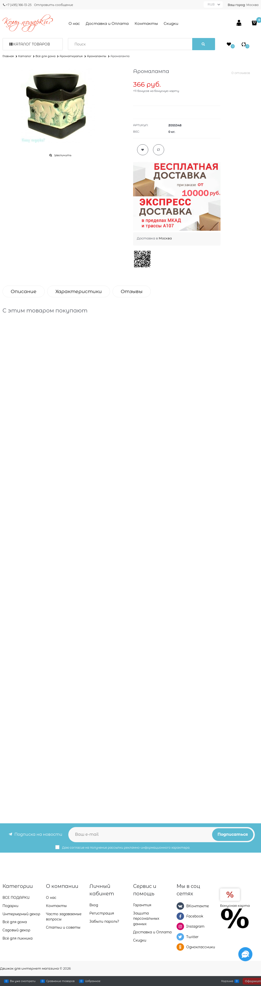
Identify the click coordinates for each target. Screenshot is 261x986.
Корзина (227, 981)
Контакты (146, 23)
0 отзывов (240, 73)
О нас (74, 23)
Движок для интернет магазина (29, 968)
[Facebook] (180, 916)
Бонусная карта (235, 906)
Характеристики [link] (78, 291)
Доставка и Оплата (107, 23)
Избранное (92, 981)
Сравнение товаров (60, 981)
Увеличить (62, 155)
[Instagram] (180, 926)
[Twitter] (180, 937)
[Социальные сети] (245, 954)
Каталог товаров (31, 44)
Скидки (171, 23)
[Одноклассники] (180, 947)
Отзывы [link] (132, 291)
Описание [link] (24, 291)
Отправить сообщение (53, 5)
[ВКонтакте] (180, 906)
